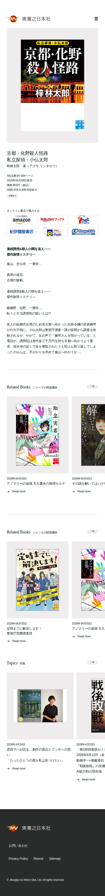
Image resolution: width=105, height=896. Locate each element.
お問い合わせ (18, 845)
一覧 (93, 386)
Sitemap (54, 859)
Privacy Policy (18, 859)
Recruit (38, 859)
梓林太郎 (13, 166)
